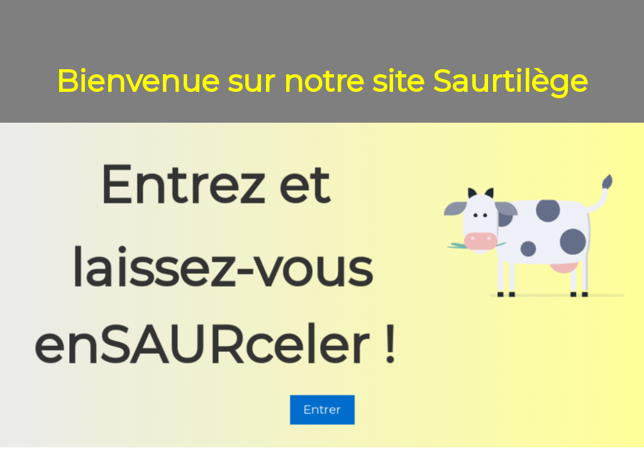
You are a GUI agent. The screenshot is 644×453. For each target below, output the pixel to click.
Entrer (322, 410)
